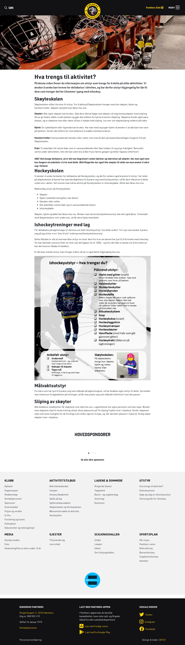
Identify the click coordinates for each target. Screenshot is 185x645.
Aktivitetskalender (58, 489)
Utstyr (144, 484)
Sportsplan (148, 538)
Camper (53, 494)
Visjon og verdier (13, 514)
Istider (97, 543)
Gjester (55, 538)
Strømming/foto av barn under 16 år (22, 551)
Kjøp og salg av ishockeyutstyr (155, 498)
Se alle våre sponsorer (92, 463)
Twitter (145, 614)
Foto (6, 547)
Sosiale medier (12, 543)
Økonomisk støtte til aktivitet (64, 514)
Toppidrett (99, 494)
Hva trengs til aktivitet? (151, 489)
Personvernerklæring (30, 639)
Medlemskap (11, 498)
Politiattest (10, 527)
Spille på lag (55, 502)
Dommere (99, 506)
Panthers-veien (147, 547)
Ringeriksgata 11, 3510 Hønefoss (37, 612)
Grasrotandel (11, 510)
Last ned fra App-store (93, 626)
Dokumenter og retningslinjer (19, 531)
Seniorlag (99, 502)
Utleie (97, 551)
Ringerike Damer (103, 489)
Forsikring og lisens (14, 523)
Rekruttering (146, 551)
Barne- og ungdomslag (106, 498)
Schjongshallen (106, 538)
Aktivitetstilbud (62, 484)
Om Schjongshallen (104, 556)
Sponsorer (9, 506)
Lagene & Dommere (108, 484)
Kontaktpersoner (13, 502)
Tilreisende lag (57, 543)
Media (8, 538)
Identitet (143, 564)
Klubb (8, 484)
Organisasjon (11, 494)
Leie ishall (54, 547)
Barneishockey (147, 556)
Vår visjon (144, 543)
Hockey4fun (55, 518)
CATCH (162, 639)
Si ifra (7, 518)
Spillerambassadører (60, 506)
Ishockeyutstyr (147, 494)
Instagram (147, 621)
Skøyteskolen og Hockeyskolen (65, 510)
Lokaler (98, 547)
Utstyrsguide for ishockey (152, 502)
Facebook (147, 629)
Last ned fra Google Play (94, 632)
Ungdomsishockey (148, 560)
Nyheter (8, 489)
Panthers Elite (154, 7)
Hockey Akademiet (58, 498)
